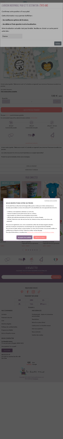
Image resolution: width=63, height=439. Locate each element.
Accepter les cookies (24, 237)
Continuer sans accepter (51, 200)
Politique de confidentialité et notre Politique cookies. (40, 232)
